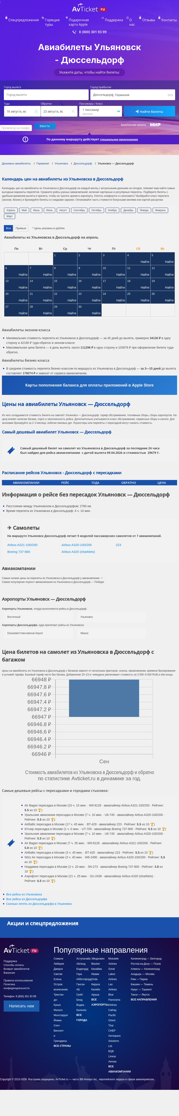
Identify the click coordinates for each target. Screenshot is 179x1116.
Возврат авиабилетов (16, 961)
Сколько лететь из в (39, 896)
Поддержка (114, 18)
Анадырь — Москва (142, 966)
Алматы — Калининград (145, 961)
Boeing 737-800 (18, 544)
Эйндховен (98, 950)
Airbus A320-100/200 (77, 537)
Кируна (95, 976)
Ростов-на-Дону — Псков (146, 955)
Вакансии (9, 964)
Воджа (80, 997)
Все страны (62, 1037)
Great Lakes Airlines (112, 966)
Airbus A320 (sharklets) (78, 544)
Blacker (95, 955)
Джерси (58, 961)
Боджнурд (82, 961)
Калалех (81, 1002)
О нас (131, 18)
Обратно (46, 97)
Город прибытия (100, 81)
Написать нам (21, 998)
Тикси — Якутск (140, 986)
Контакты (163, 18)
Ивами (95, 966)
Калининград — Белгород (146, 950)
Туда (7, 97)
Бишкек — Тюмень (142, 976)
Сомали (58, 950)
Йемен (58, 1012)
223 (118, 537)
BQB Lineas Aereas (112, 1048)
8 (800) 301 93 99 (92, 25)
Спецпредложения (28, 18)
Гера (79, 966)
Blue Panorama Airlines (114, 992)
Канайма (96, 961)
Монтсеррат (61, 1007)
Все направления (144, 991)
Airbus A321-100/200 (22, 537)
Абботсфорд (83, 971)
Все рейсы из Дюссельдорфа (26, 891)
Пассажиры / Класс (91, 97)
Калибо (95, 981)
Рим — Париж (139, 971)
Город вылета (12, 81)
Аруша (95, 986)
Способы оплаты (14, 957)
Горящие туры (55, 18)
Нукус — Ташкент (141, 981)
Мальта (58, 1002)
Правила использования (18, 972)
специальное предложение (119, 131)
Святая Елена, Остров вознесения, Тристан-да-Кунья (61, 982)
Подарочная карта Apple (85, 18)
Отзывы (146, 18)
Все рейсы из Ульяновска (24, 886)
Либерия (59, 955)
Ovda (94, 971)
